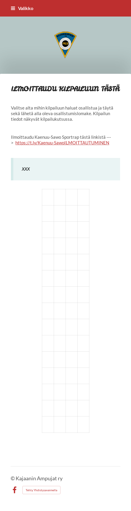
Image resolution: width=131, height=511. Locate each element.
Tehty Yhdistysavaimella (41, 490)
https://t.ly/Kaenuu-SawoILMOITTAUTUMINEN (62, 142)
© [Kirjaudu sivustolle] (13, 478)
